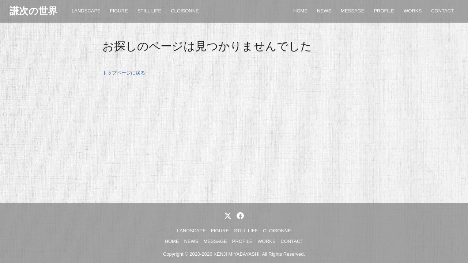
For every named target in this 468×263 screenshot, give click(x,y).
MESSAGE (352, 11)
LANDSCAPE (86, 11)
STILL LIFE (149, 11)
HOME (300, 11)
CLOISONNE (185, 11)
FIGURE (119, 11)
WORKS (413, 11)
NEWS (324, 11)
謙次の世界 (33, 10)
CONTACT (442, 11)
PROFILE (384, 11)
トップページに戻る (123, 73)
